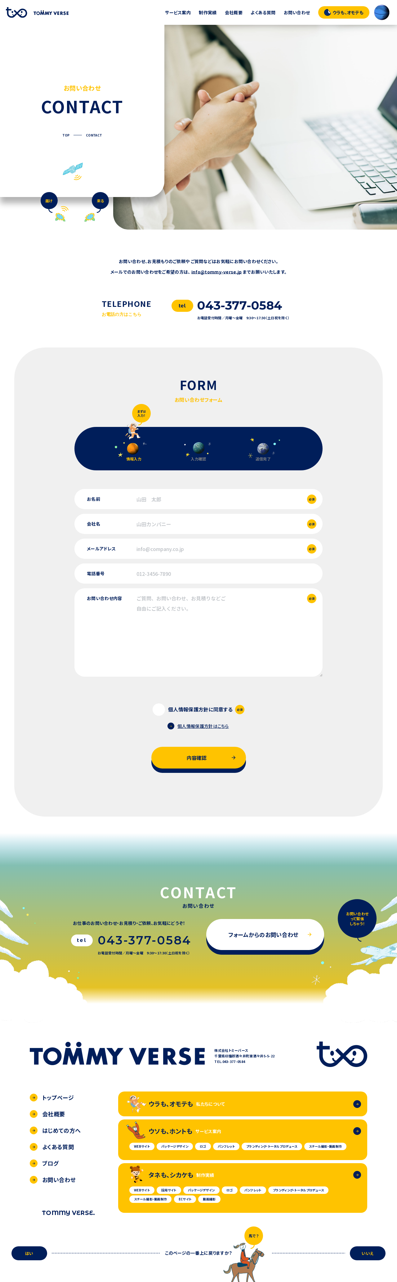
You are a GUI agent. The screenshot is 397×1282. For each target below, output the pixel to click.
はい (29, 1253)
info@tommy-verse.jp (216, 272)
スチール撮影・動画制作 (325, 1146)
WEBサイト (142, 1146)
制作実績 (207, 12)
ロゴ (203, 1146)
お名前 (93, 499)
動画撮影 (209, 1199)
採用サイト (168, 1190)
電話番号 (96, 573)
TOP (66, 135)
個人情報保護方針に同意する (200, 709)
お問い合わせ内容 (104, 598)
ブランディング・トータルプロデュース (271, 1146)
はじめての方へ (55, 1130)
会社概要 (234, 12)
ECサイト (185, 1199)
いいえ (368, 1253)
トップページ (52, 1097)
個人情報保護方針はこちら (198, 726)
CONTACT (94, 135)
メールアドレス (101, 548)
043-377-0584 (240, 306)
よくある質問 (263, 12)
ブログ (44, 1163)
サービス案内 (178, 12)
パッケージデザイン (174, 1146)
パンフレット (226, 1146)
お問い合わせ (297, 12)
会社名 (93, 524)
